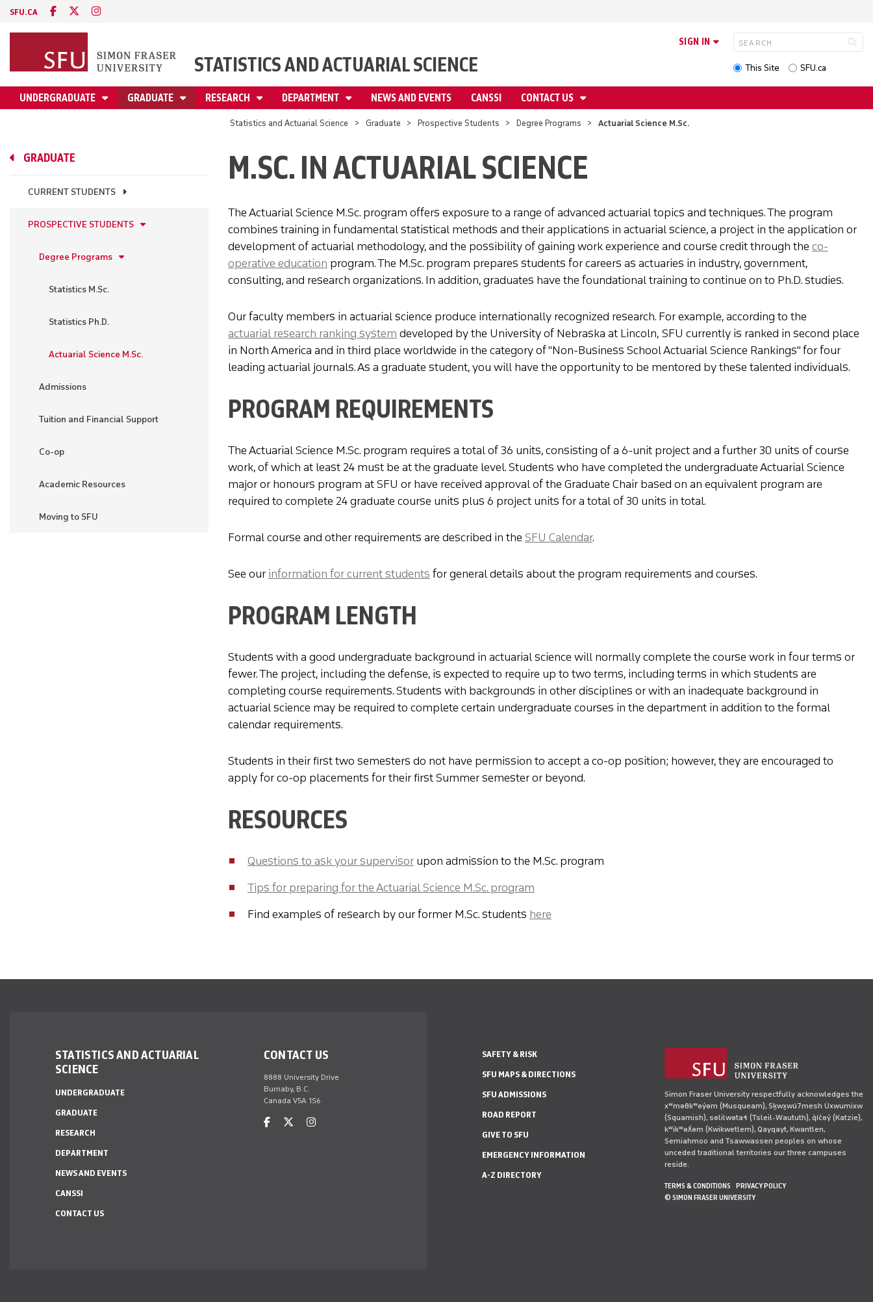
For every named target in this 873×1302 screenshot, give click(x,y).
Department (311, 98)
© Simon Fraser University (709, 1197)
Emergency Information (533, 1154)
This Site (762, 67)
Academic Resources (82, 484)
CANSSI (486, 98)
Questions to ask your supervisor (330, 861)
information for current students (349, 574)
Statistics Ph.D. (79, 321)
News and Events (411, 98)
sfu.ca (24, 12)
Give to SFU (505, 1134)
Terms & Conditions (697, 1185)
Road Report (509, 1114)
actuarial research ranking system (312, 333)
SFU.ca (813, 67)
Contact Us (548, 98)
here (540, 914)
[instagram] (96, 11)
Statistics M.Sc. (79, 289)
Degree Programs (548, 123)
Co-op (51, 451)
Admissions (62, 386)
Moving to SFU (68, 516)
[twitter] (74, 11)
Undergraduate (58, 98)
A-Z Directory (512, 1175)
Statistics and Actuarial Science (336, 65)
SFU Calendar (558, 537)
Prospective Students (459, 123)
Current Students (72, 192)
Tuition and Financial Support (98, 419)
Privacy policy (761, 1185)
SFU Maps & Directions (529, 1074)
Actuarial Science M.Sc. (96, 354)
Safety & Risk (509, 1054)
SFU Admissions (514, 1094)
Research (228, 98)
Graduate (151, 98)
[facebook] (53, 11)
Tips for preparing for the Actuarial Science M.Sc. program (391, 887)
